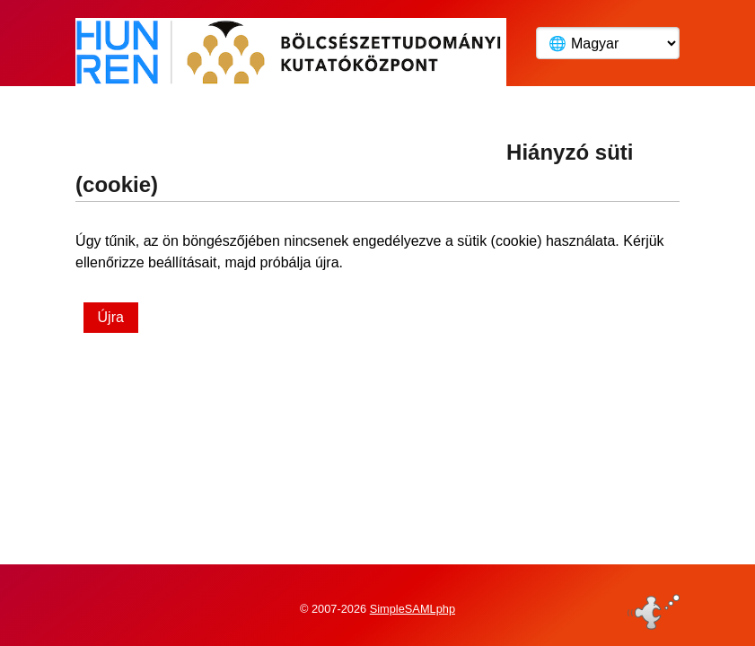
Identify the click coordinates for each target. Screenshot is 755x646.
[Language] (608, 43)
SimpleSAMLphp (412, 604)
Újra (111, 317)
